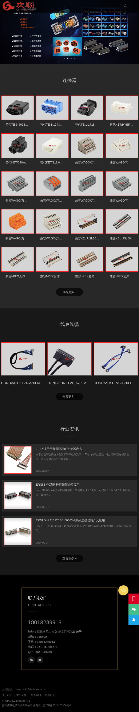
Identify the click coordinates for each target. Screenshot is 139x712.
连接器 (69, 80)
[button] (64, 58)
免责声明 (36, 695)
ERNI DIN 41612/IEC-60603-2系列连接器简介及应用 (70, 520)
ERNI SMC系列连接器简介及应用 (58, 484)
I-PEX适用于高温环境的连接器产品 (59, 448)
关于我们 (7, 695)
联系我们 (50, 695)
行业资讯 (69, 429)
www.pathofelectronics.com (31, 689)
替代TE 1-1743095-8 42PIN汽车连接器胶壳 (68, 124)
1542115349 (44, 652)
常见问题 (21, 695)
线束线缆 (69, 324)
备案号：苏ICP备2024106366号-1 (52, 705)
